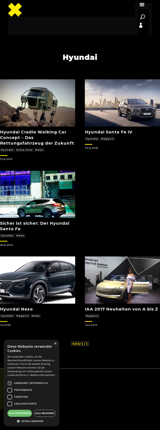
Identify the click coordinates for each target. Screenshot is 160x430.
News (39, 149)
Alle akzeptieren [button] (20, 413)
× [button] (55, 343)
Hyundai (7, 149)
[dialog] (31, 383)
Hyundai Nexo (16, 309)
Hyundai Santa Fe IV (108, 132)
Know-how (24, 149)
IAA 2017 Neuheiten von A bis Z (121, 309)
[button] (31, 421)
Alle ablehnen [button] (44, 413)
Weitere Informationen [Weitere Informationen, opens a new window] (42, 375)
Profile (136, 30)
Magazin (107, 138)
